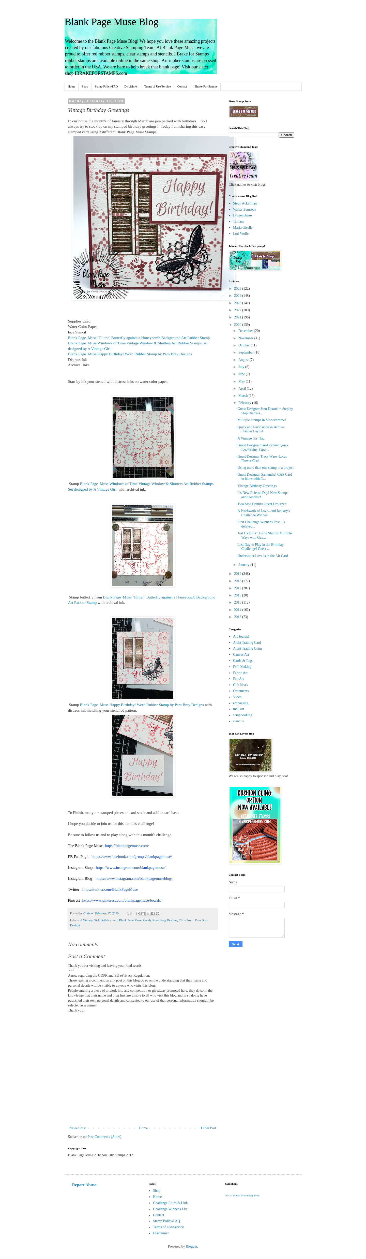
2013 (238, 617)
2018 (238, 581)
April (242, 388)
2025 (238, 288)
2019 (238, 574)
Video (237, 697)
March (243, 396)
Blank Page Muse (130, 920)
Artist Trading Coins (247, 648)
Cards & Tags (243, 661)
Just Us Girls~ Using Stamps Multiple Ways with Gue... (264, 535)
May (242, 381)
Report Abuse (84, 1184)
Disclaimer (131, 86)
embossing (240, 703)
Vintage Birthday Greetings (257, 486)
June (242, 374)
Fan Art (238, 679)
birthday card (108, 920)
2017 (238, 588)
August (244, 360)
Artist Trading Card (247, 643)
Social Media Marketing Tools (242, 1195)
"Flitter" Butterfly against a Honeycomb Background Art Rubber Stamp (139, 337)
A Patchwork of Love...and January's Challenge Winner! (263, 513)
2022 (238, 310)
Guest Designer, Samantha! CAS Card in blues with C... (264, 477)
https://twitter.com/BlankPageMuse (110, 889)
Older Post (208, 1128)
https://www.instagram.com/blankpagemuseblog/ (134, 878)
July (241, 367)
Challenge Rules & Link (170, 1203)
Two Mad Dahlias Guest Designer (261, 504)
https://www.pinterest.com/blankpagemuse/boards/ (122, 900)
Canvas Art (241, 654)
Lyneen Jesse (242, 215)
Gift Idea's (240, 685)
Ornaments (241, 691)
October (244, 345)
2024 (238, 296)
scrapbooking (242, 715)
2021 (238, 317)
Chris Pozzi (186, 920)
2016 (238, 595)
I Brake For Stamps (205, 86)
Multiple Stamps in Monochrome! (261, 420)
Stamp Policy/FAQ (106, 86)
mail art (238, 709)
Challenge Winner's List (170, 1209)
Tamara (238, 221)
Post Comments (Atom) (104, 1137)
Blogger (191, 1246)
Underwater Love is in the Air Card (262, 556)
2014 (238, 610)
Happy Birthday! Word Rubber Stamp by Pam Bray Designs (130, 354)
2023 (238, 303)
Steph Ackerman (245, 203)
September (246, 352)
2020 (238, 325)
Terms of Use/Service (157, 86)
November (246, 338)
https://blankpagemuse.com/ (127, 845)
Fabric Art (240, 673)
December (246, 331)
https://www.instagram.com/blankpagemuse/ (130, 867)
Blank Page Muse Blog (112, 21)
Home (71, 86)
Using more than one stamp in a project (265, 468)
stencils (238, 721)
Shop (85, 86)
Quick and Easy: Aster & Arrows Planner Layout (260, 429)
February (245, 403)
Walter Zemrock (244, 209)
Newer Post (77, 1128)
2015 (238, 602)
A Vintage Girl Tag (250, 438)
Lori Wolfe (241, 234)
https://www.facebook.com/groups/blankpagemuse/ (132, 856)
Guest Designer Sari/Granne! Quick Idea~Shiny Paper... (262, 447)
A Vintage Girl (89, 920)
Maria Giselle (243, 227)
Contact (182, 86)
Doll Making (242, 667)
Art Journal (241, 636)
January (244, 565)
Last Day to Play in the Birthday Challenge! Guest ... (260, 547)
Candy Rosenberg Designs (160, 920)
